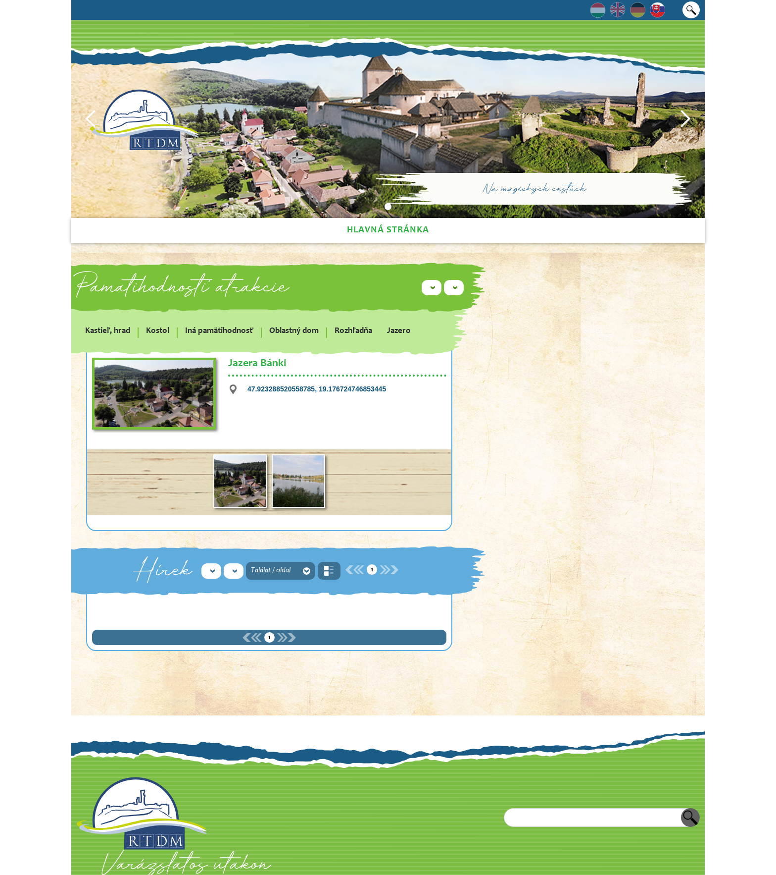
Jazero (399, 331)
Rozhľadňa (353, 331)
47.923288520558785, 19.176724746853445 (316, 389)
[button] (91, 119)
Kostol (157, 331)
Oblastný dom (294, 331)
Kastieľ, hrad (107, 331)
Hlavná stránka (388, 230)
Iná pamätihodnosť (219, 331)
